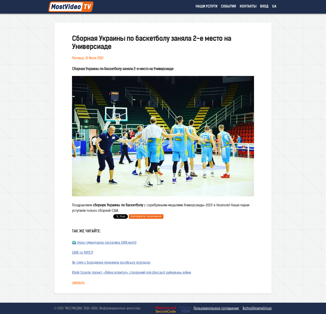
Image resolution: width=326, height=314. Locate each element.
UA (274, 6)
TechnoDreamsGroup (257, 308)
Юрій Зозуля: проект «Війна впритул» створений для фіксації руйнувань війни (131, 273)
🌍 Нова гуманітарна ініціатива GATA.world (104, 243)
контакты (248, 6)
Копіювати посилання (146, 216)
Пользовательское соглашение (216, 308)
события (228, 6)
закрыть (78, 283)
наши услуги (207, 6)
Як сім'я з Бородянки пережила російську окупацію (111, 263)
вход (264, 6)
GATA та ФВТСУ (82, 253)
